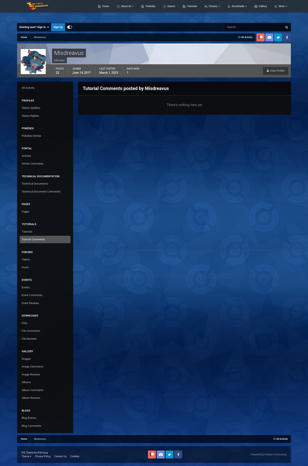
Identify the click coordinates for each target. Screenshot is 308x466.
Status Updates (31, 107)
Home (125, 10)
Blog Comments (31, 425)
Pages (25, 211)
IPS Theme (28, 452)
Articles (26, 155)
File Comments (31, 330)
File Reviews (29, 338)
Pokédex (170, 10)
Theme (26, 456)
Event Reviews (30, 303)
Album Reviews (31, 397)
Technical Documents (35, 183)
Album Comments (32, 390)
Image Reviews (31, 374)
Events (26, 287)
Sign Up (58, 27)
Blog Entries (29, 417)
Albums (26, 382)
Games (191, 10)
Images (26, 358)
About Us (146, 10)
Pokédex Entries (31, 135)
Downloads (258, 10)
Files (24, 323)
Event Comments (32, 295)
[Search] (240, 27)
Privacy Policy (43, 456)
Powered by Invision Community (268, 454)
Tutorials (211, 10)
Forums (233, 10)
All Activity (28, 87)
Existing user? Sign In (34, 27)
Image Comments (32, 366)
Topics (26, 259)
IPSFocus (42, 452)
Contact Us (60, 456)
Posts (25, 267)
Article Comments (32, 163)
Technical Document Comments (41, 191)
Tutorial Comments (33, 239)
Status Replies (30, 115)
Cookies (74, 456)
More (281, 10)
